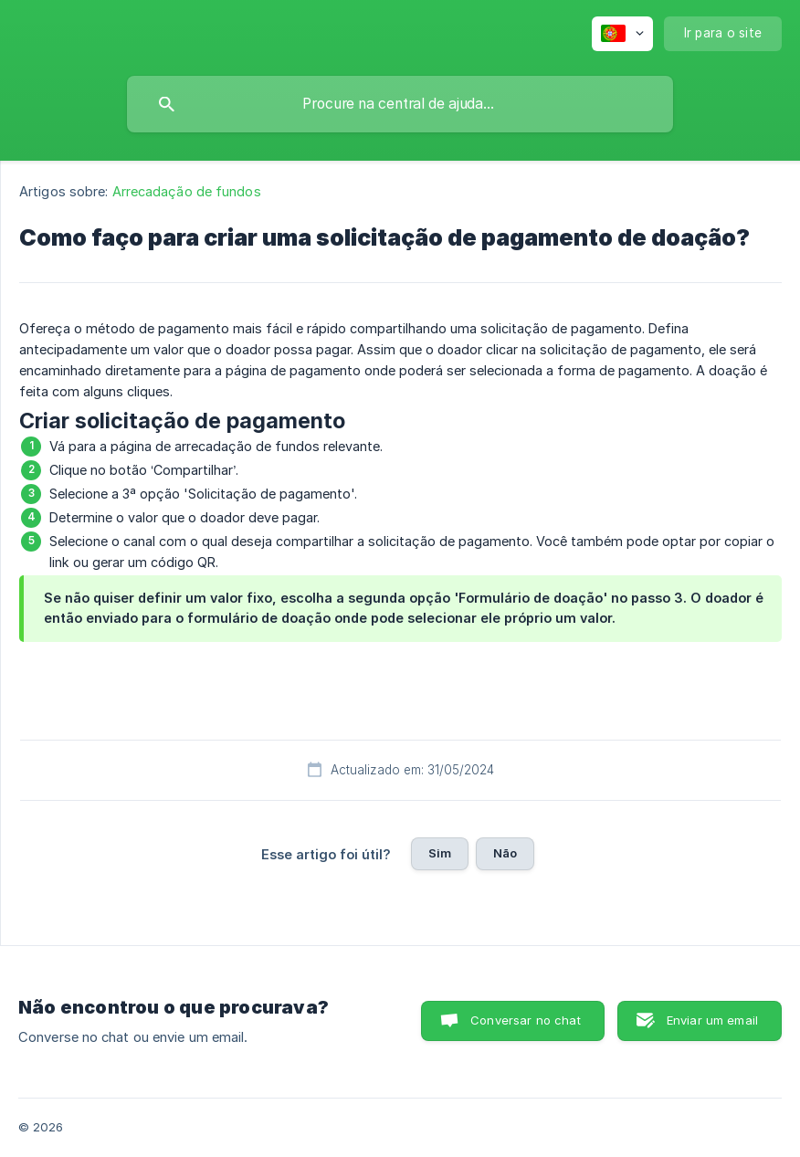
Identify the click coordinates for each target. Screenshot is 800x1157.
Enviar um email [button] (712, 1020)
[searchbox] (400, 104)
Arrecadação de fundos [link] (186, 191)
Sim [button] (439, 853)
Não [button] (505, 853)
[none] (622, 33)
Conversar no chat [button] (525, 1020)
